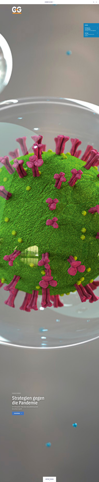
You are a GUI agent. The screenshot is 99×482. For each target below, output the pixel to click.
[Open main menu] (96, 2)
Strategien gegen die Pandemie (28, 400)
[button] (93, 2)
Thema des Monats (16, 393)
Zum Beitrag (18, 413)
